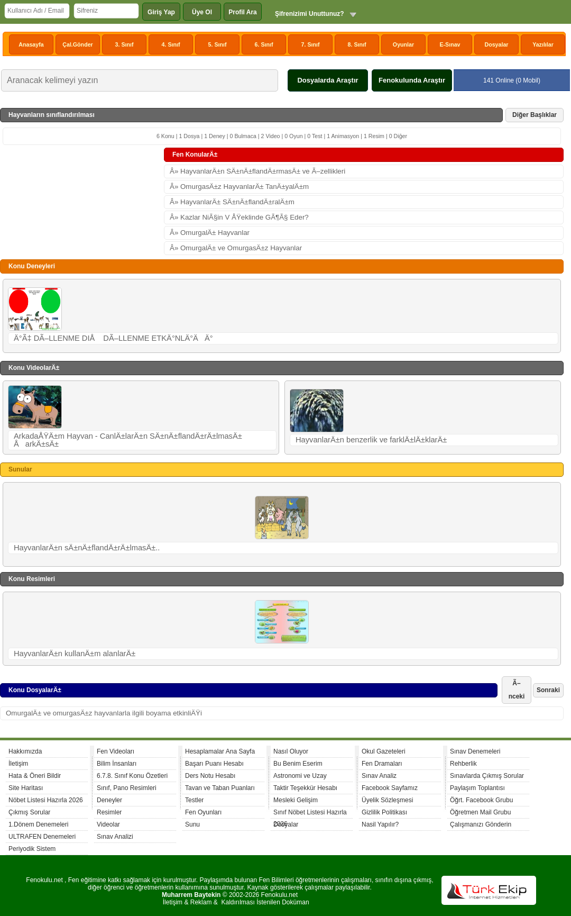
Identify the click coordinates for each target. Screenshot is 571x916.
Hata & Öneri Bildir (34, 775)
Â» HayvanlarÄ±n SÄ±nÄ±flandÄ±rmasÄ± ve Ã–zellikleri (257, 171)
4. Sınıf (171, 44)
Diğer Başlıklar (534, 115)
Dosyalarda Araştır (327, 80)
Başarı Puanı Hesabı (214, 763)
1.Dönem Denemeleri (38, 824)
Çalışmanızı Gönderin (480, 824)
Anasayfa (31, 44)
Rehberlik (463, 763)
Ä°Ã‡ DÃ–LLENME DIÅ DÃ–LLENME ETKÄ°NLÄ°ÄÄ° (113, 338)
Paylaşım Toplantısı (477, 788)
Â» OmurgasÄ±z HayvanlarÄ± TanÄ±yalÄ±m (239, 187)
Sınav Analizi (115, 836)
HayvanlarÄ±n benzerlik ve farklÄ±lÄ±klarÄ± (371, 440)
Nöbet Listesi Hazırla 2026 (45, 800)
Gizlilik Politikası (384, 812)
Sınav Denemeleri (475, 751)
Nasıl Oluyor (290, 751)
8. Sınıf (357, 44)
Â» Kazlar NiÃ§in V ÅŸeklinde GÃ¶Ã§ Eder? (239, 217)
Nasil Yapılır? (380, 824)
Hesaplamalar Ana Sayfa (220, 751)
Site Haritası (25, 788)
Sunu (192, 824)
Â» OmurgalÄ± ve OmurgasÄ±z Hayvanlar (236, 248)
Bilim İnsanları (116, 763)
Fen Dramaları (382, 763)
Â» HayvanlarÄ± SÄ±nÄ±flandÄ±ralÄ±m (232, 202)
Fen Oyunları (203, 812)
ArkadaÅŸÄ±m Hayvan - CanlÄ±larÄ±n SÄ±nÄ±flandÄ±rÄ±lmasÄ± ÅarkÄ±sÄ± (128, 440)
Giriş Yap (161, 12)
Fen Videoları (115, 751)
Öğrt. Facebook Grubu (481, 800)
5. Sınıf (217, 44)
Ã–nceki (517, 689)
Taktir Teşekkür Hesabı (305, 788)
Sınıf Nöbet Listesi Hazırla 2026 (310, 814)
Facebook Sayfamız (390, 788)
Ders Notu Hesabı (210, 775)
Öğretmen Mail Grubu (480, 812)
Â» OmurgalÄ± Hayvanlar (210, 233)
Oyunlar (403, 44)
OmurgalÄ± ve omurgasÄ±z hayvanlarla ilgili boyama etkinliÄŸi (104, 713)
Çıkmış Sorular (29, 812)
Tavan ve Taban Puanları (220, 788)
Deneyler (109, 800)
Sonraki (548, 690)
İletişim (18, 763)
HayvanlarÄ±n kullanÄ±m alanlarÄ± (74, 653)
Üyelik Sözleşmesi (387, 800)
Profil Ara (242, 12)
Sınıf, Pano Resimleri (126, 788)
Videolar (108, 824)
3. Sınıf (124, 44)
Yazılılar (543, 44)
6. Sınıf (264, 44)
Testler (194, 800)
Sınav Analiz (379, 775)
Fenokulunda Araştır (412, 80)
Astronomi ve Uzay (300, 775)
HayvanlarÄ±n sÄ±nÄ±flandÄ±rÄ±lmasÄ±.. (87, 547)
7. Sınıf (310, 44)
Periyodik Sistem (32, 848)
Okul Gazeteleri (384, 751)
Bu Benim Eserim (298, 763)
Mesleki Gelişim (295, 800)
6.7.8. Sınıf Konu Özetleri (132, 775)
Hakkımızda (25, 751)
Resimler (109, 812)
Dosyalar (496, 44)
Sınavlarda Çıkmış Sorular (487, 775)
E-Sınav (449, 44)
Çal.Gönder (77, 44)
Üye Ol (202, 12)
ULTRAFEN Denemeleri (42, 836)
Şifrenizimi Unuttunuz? (309, 13)
